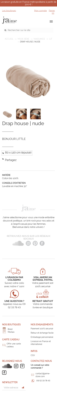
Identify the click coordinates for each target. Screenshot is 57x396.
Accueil (9, 39)
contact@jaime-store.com (43, 374)
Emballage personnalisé (42, 337)
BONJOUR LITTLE (14, 139)
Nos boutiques (11, 324)
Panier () (52, 11)
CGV (33, 355)
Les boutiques (9, 10)
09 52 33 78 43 (43, 380)
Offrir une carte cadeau (14, 345)
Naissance (39, 39)
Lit (50, 39)
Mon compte (40, 10)
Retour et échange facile (42, 333)
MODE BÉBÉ (23, 39)
